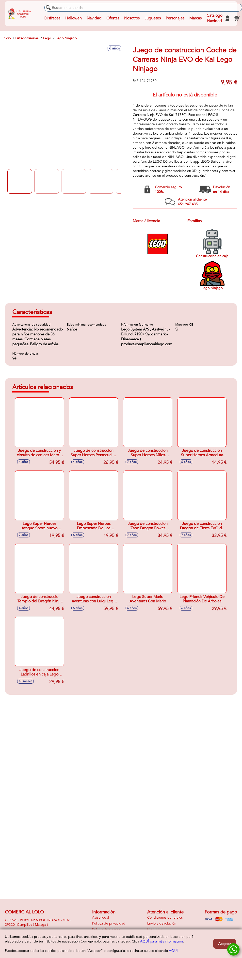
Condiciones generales (165, 917)
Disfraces (52, 18)
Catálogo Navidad (214, 18)
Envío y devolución (161, 923)
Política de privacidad (108, 923)
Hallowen (73, 18)
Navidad (94, 18)
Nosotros (132, 18)
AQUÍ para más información (161, 941)
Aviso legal (100, 917)
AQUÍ (173, 950)
